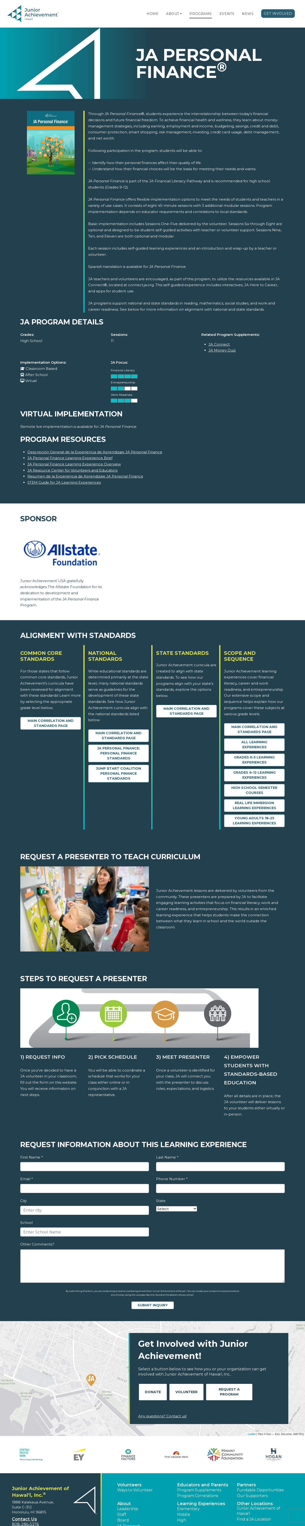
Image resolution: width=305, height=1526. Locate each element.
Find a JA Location (254, 1519)
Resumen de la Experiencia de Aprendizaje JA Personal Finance (85, 476)
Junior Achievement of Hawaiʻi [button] (258, 1511)
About (172, 14)
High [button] (181, 1520)
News (248, 14)
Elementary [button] (188, 1509)
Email (26, 1179)
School (26, 1222)
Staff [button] (121, 1514)
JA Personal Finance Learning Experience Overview (74, 464)
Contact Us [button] (24, 1519)
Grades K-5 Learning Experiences (254, 759)
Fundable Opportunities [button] (260, 1490)
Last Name (167, 1157)
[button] (181, 14)
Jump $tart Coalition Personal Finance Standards (118, 773)
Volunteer (186, 1392)
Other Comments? (37, 1244)
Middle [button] (183, 1514)
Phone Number (171, 1179)
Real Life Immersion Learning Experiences (254, 805)
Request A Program (229, 1391)
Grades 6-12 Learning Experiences (254, 775)
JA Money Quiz (222, 350)
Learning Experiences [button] (201, 1504)
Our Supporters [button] (252, 1495)
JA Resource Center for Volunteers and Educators (72, 470)
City (23, 1200)
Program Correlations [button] (197, 1495)
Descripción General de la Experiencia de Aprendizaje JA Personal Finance (94, 452)
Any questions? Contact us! (162, 1416)
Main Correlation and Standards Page (51, 723)
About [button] (124, 1504)
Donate (153, 1392)
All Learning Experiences (254, 744)
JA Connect (219, 344)
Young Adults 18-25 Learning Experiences (254, 820)
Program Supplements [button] (199, 1490)
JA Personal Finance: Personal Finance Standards (118, 753)
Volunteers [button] (129, 1485)
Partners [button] (246, 1485)
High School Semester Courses (254, 790)
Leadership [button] (127, 1509)
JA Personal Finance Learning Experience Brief (69, 458)
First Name (31, 1157)
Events (226, 14)
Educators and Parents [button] (202, 1485)
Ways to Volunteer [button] (135, 1490)
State (161, 1200)
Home (152, 14)
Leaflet (251, 1434)
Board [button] (123, 1520)
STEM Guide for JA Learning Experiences (64, 482)
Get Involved (278, 13)
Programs (200, 14)
